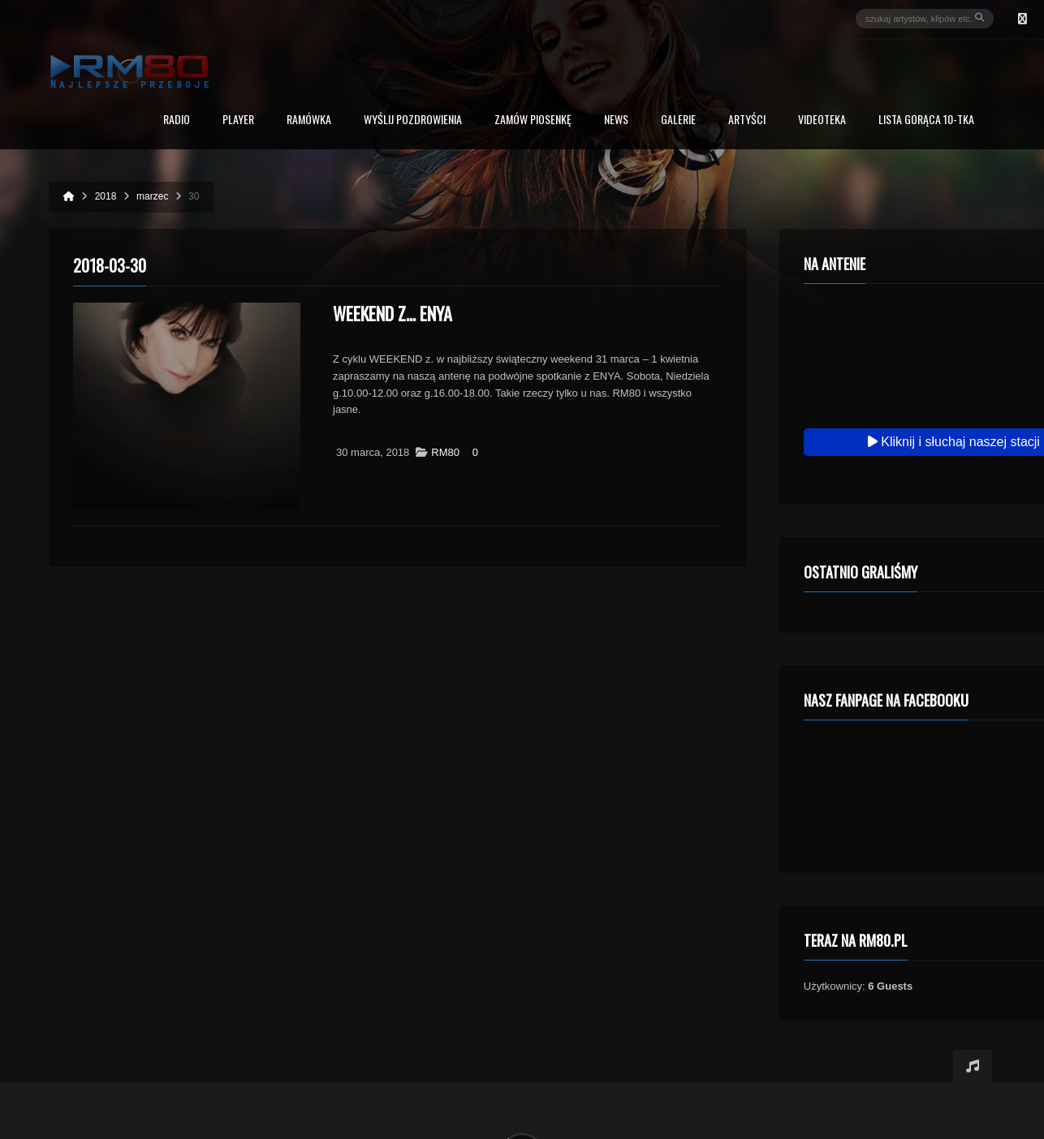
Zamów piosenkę (533, 120)
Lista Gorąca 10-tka (926, 120)
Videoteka (822, 120)
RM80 (445, 452)
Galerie (678, 120)
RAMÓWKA (309, 120)
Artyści (747, 120)
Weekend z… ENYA (392, 313)
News (616, 120)
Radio (176, 120)
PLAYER (238, 120)
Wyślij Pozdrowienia (413, 120)
